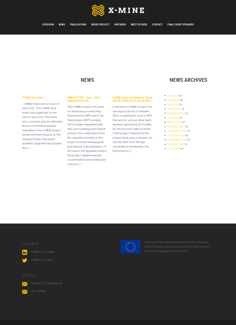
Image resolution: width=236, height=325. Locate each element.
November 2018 (177, 139)
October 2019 (175, 135)
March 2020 (174, 122)
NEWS (62, 24)
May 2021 (172, 104)
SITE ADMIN (38, 291)
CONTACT (157, 24)
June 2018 (173, 148)
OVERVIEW (48, 24)
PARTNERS (120, 24)
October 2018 (175, 144)
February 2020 (176, 126)
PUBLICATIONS (78, 24)
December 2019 (177, 130)
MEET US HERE (139, 24)
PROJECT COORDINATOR (47, 283)
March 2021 (174, 108)
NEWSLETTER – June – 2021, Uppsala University (84, 99)
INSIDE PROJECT (100, 24)
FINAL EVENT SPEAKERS (180, 24)
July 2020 (173, 117)
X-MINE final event (32, 97)
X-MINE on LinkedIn (43, 251)
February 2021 (175, 113)
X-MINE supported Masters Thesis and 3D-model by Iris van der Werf (133, 99)
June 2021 (173, 100)
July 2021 (172, 95)
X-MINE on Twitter (42, 259)
